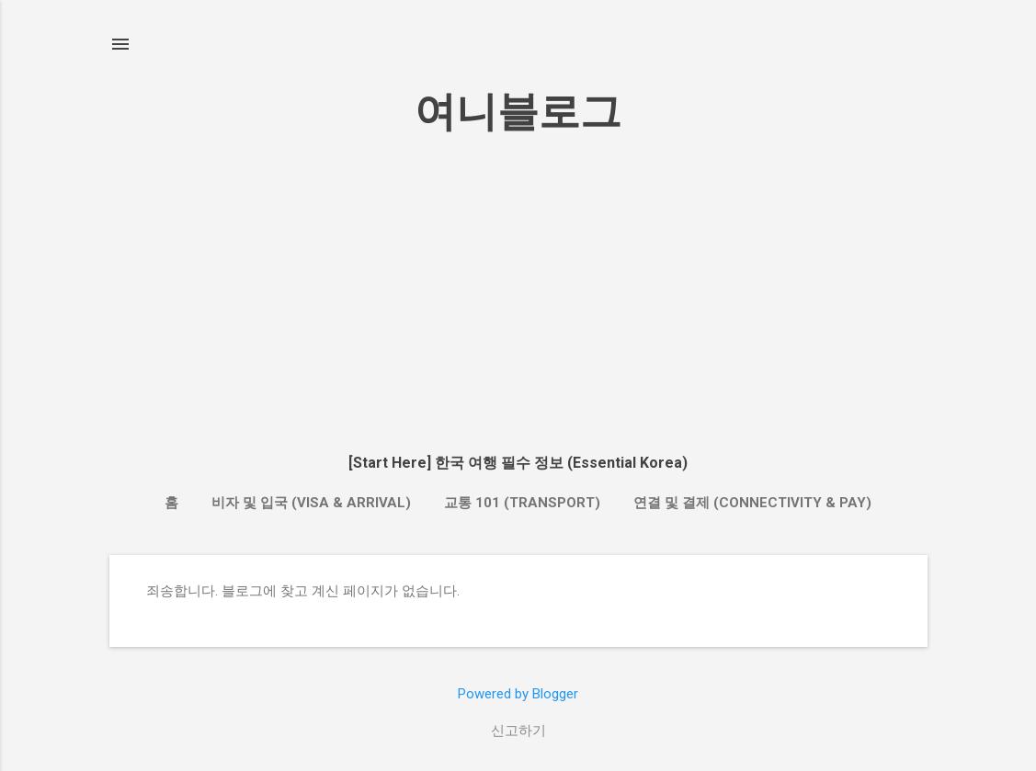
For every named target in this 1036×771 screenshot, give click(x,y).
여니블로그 (518, 111)
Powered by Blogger (518, 694)
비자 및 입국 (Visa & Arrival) (311, 502)
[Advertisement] (518, 292)
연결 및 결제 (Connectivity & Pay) (752, 502)
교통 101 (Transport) (522, 502)
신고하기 (518, 730)
